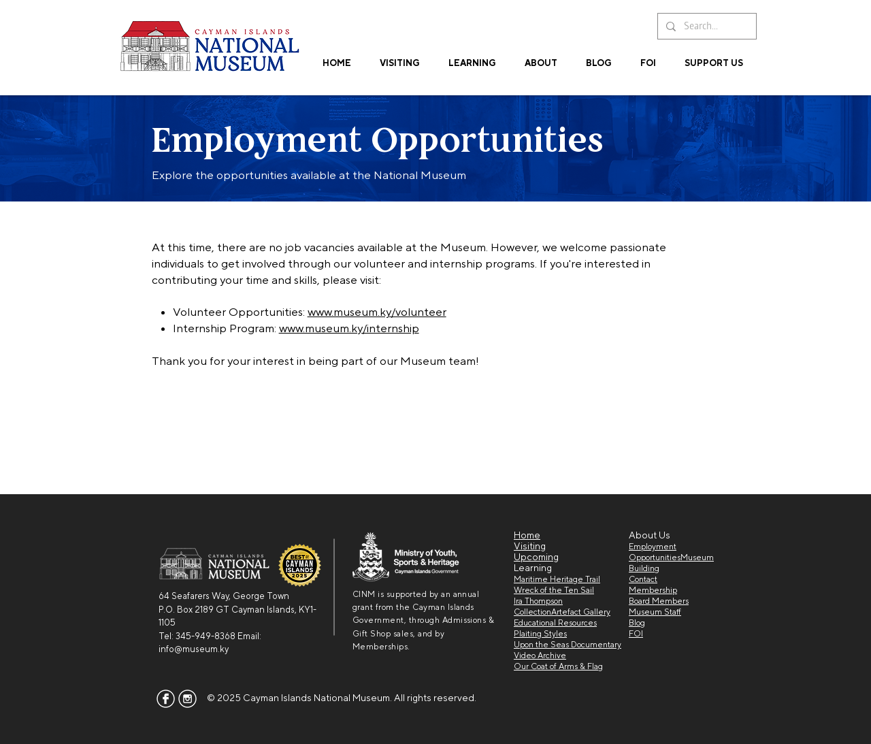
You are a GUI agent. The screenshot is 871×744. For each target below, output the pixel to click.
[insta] (187, 698)
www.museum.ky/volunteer (377, 312)
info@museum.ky (194, 649)
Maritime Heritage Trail (557, 579)
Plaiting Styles (540, 633)
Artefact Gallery (580, 612)
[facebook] (165, 698)
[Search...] (705, 26)
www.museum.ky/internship (349, 328)
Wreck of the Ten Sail (554, 590)
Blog (637, 623)
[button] (472, 56)
